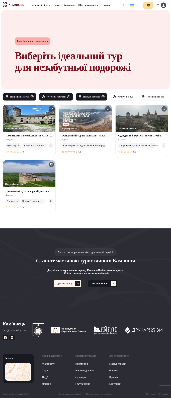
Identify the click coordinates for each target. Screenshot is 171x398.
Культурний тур (123, 96)
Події (45, 377)
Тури (45, 370)
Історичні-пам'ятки (56, 96)
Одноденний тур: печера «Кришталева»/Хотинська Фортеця (42, 191)
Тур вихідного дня (153, 96)
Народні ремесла (91, 96)
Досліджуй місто (40, 5)
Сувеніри (81, 377)
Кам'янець (14, 323)
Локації (46, 383)
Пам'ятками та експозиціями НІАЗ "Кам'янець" (35, 135)
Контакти (115, 383)
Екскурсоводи (117, 363)
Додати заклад (68, 283)
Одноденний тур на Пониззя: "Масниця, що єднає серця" (96, 135)
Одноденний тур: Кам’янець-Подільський (143, 135)
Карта (57, 5)
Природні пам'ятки (20, 96)
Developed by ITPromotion (157, 394)
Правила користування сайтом (99, 394)
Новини (106, 5)
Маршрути (48, 363)
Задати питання (103, 283)
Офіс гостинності (88, 5)
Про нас (114, 377)
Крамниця (68, 5)
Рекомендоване (84, 370)
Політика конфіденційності (70, 394)
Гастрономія (82, 383)
